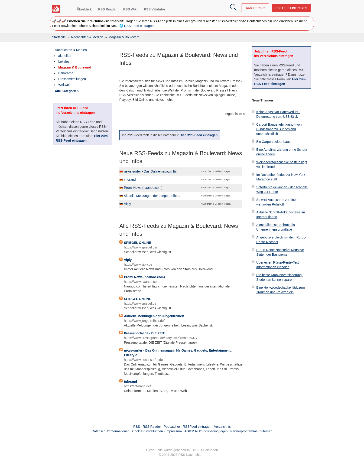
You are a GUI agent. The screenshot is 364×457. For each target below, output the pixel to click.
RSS (136, 426)
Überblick (84, 9)
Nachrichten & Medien (71, 50)
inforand (130, 179)
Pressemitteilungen (72, 79)
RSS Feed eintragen (291, 8)
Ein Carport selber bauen (274, 142)
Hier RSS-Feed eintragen (198, 135)
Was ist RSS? (255, 8)
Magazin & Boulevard (74, 67)
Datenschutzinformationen (111, 431)
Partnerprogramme (244, 431)
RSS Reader (107, 9)
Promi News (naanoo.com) (143, 187)
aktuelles (64, 56)
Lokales (63, 61)
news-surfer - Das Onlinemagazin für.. (151, 171)
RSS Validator (154, 9)
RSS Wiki (130, 9)
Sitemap (266, 431)
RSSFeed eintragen (197, 426)
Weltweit (64, 85)
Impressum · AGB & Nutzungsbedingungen (197, 431)
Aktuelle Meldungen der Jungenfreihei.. (152, 196)
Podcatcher (172, 426)
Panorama (65, 73)
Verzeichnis (222, 426)
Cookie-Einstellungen (147, 431)
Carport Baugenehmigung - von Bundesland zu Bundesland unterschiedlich (279, 129)
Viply (127, 204)
